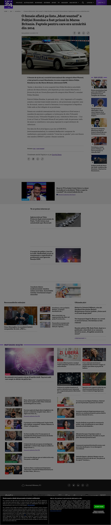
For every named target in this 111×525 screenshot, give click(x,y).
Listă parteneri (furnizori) (55, 510)
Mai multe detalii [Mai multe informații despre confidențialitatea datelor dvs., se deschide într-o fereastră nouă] (31, 505)
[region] (55, 510)
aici (25, 514)
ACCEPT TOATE (99, 506)
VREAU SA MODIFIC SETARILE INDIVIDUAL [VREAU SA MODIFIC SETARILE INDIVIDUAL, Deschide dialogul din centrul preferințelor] (98, 512)
